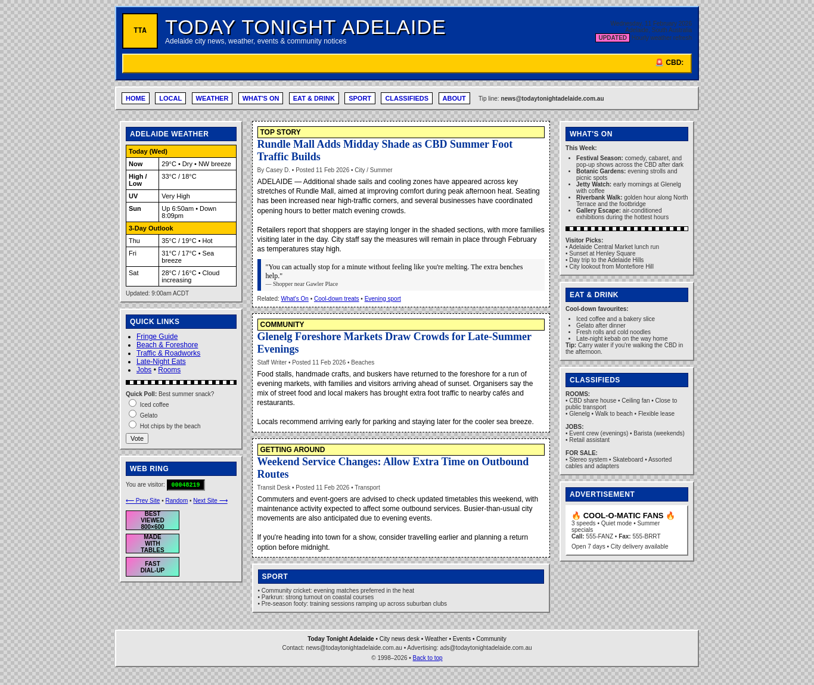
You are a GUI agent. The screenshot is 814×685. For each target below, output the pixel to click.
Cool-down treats (336, 298)
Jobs (143, 370)
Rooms (169, 370)
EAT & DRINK (314, 98)
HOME (135, 98)
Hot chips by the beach (170, 426)
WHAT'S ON (261, 98)
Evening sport (383, 298)
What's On (295, 298)
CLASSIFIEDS (406, 98)
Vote (137, 438)
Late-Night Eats (161, 361)
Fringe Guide (157, 336)
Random (176, 500)
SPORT (360, 98)
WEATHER (212, 98)
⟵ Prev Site (143, 500)
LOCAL (170, 98)
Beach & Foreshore (167, 345)
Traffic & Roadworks (168, 353)
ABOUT (454, 98)
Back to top (428, 658)
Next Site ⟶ (210, 500)
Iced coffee (154, 404)
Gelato (148, 415)
